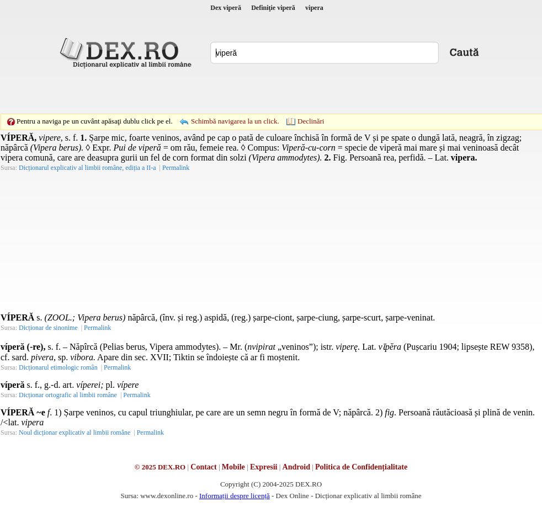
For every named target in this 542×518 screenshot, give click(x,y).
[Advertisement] (195, 91)
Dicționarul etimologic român (58, 367)
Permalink (175, 168)
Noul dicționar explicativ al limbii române (74, 432)
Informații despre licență (234, 496)
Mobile (233, 467)
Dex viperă (225, 8)
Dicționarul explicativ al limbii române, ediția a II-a (87, 168)
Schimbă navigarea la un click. (235, 121)
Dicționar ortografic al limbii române (68, 395)
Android (296, 467)
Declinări (310, 121)
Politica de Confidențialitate (361, 467)
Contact (203, 467)
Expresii (264, 467)
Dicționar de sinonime (48, 328)
